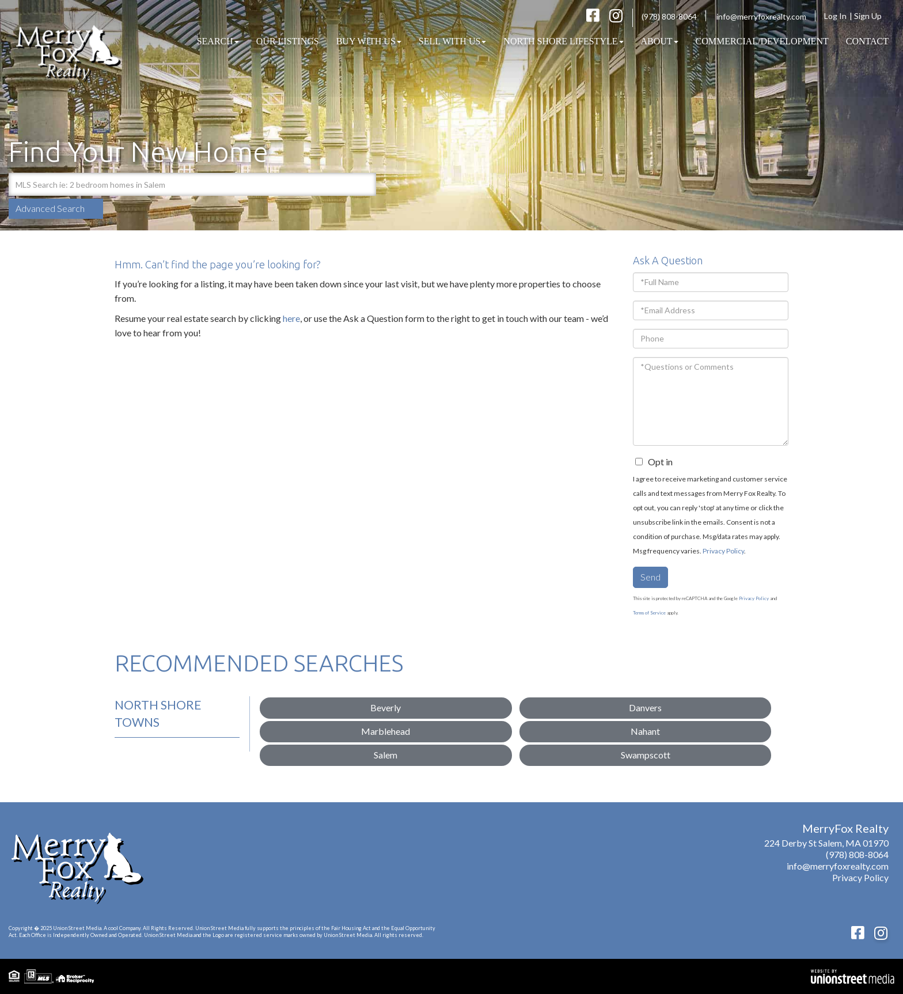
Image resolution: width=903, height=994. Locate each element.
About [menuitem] (659, 41)
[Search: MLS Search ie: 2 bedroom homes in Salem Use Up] (180, 184)
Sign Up (871, 16)
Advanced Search (50, 208)
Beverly (385, 707)
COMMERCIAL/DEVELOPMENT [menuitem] (762, 41)
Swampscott (645, 754)
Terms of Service (649, 613)
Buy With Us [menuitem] (368, 41)
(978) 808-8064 (669, 16)
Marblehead (385, 731)
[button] (364, 184)
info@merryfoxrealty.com (761, 16)
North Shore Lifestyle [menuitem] (563, 41)
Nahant (645, 731)
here (291, 318)
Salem (385, 754)
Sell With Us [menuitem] (453, 41)
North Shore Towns (158, 713)
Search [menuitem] (218, 41)
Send (650, 576)
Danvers (645, 707)
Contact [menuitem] (867, 41)
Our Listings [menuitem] (287, 41)
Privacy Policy (723, 551)
